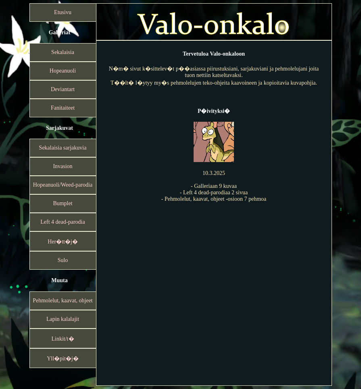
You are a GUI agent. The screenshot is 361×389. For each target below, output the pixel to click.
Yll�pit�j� (63, 359)
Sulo (63, 260)
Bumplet (62, 203)
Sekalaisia (62, 52)
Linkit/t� (63, 339)
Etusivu (62, 12)
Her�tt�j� (63, 242)
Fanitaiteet (63, 108)
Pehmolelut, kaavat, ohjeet (63, 300)
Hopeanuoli (63, 71)
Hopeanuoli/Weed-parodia (62, 185)
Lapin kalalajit (62, 319)
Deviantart (63, 89)
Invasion (62, 166)
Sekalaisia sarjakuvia (63, 148)
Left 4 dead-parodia (62, 222)
